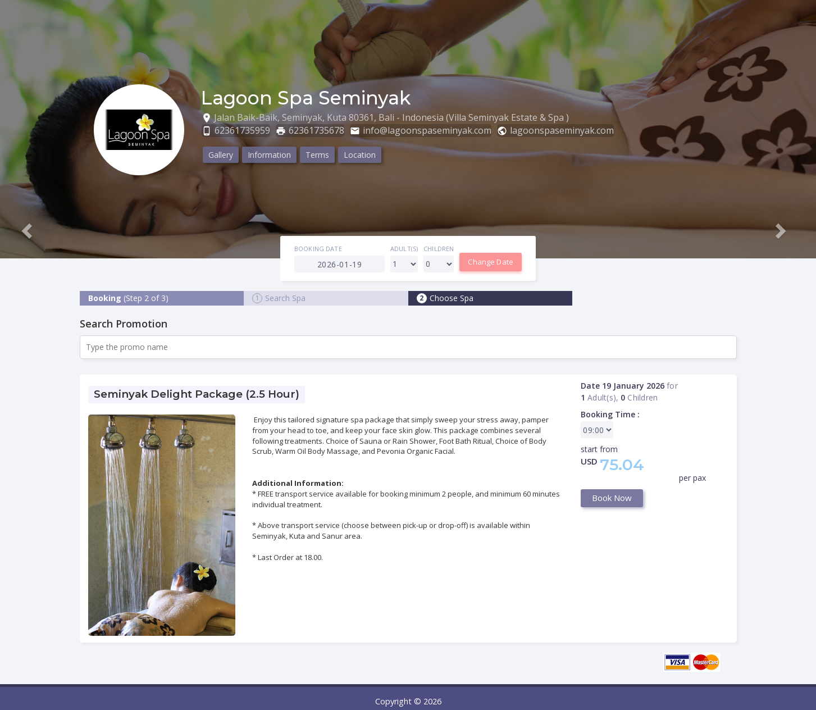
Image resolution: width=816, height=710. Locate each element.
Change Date (490, 262)
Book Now (612, 497)
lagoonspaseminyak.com (562, 130)
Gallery (220, 154)
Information (269, 154)
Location (360, 154)
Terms (317, 154)
